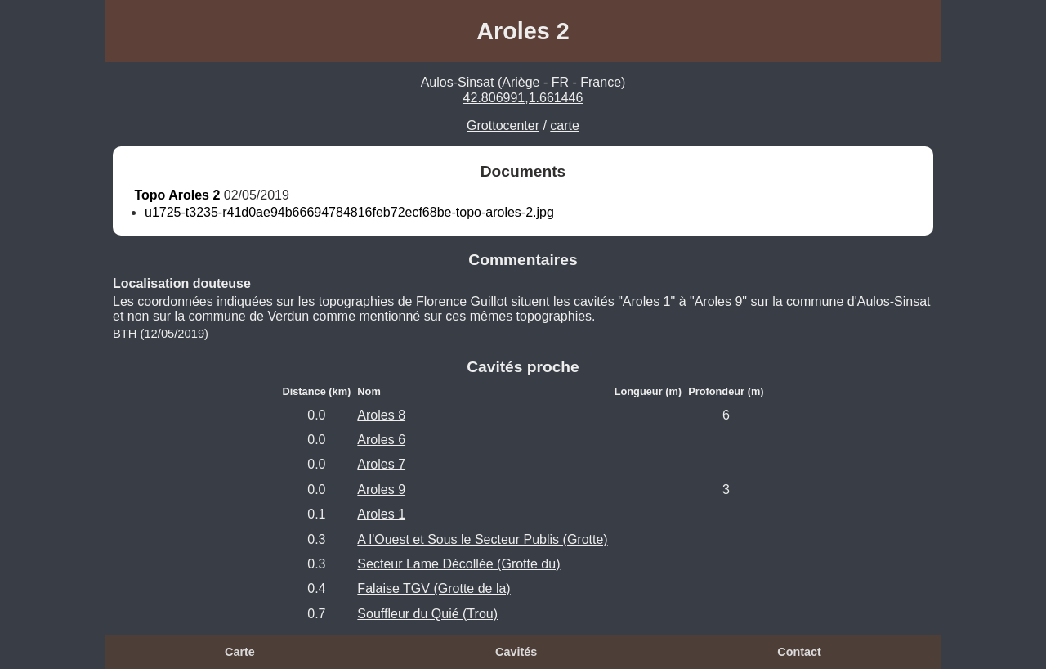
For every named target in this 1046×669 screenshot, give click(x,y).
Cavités (516, 651)
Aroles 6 (381, 440)
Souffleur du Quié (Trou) (427, 614)
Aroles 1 (381, 514)
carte (564, 125)
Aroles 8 (381, 415)
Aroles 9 (381, 489)
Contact (799, 651)
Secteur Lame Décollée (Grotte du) (458, 564)
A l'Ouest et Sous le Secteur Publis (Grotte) (482, 539)
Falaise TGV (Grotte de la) (433, 588)
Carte (240, 651)
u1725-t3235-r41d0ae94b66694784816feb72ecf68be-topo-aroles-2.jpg (349, 212)
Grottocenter (503, 125)
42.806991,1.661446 (523, 98)
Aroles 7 (381, 464)
